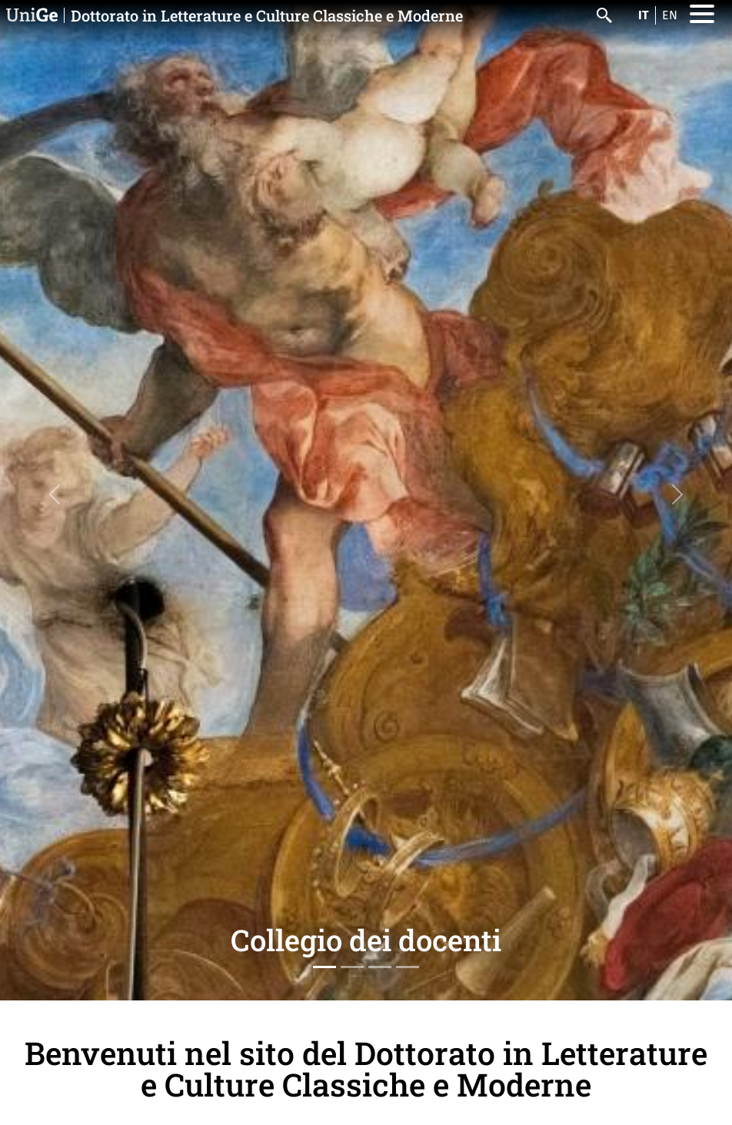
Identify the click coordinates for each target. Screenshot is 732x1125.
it (643, 15)
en (669, 15)
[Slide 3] (379, 967)
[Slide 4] (407, 967)
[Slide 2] (352, 967)
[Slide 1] (324, 967)
